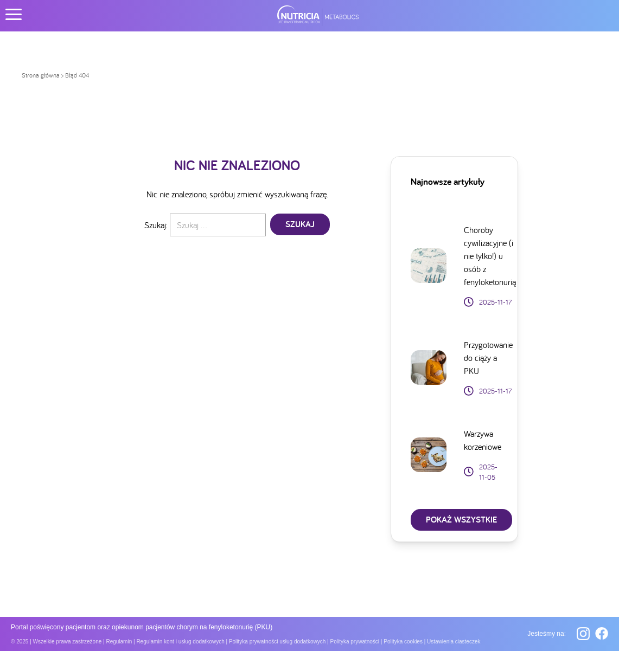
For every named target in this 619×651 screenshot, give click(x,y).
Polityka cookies (403, 641)
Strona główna (41, 75)
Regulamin (119, 641)
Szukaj (300, 224)
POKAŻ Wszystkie (461, 519)
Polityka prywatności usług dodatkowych (277, 641)
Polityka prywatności (354, 641)
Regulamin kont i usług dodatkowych (180, 641)
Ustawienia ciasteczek (453, 641)
